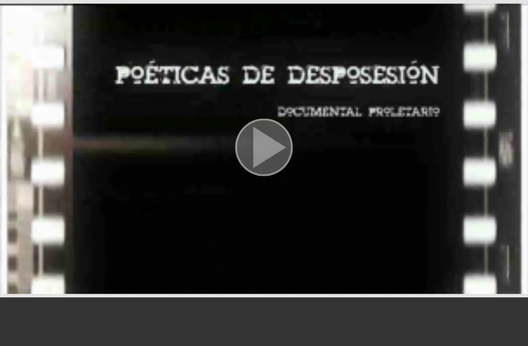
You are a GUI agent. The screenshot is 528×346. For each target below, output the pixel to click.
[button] (264, 148)
